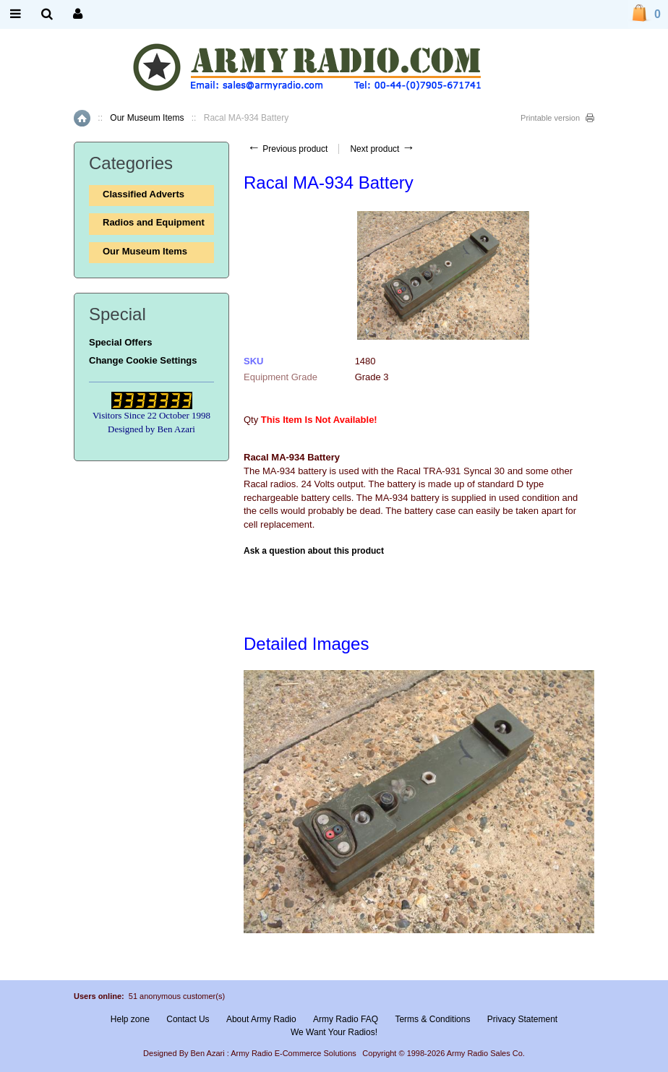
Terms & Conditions (432, 1019)
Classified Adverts (143, 194)
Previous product (287, 149)
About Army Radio (261, 1019)
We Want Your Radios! (334, 1032)
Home (82, 118)
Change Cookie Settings (143, 360)
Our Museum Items (147, 118)
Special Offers (120, 342)
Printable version (550, 117)
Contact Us (187, 1019)
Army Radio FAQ (345, 1019)
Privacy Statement (522, 1019)
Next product (382, 149)
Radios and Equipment (154, 222)
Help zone (130, 1019)
